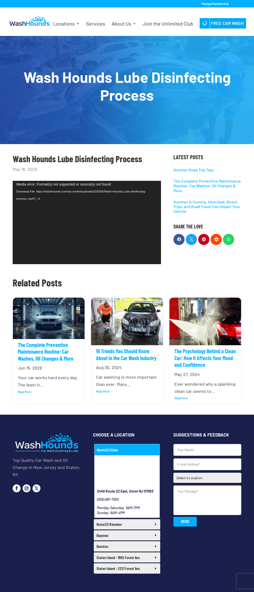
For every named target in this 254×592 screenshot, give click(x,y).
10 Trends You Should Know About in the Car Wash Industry (126, 354)
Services (95, 24)
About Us (121, 24)
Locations (64, 24)
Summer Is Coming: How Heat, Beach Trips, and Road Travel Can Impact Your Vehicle (206, 206)
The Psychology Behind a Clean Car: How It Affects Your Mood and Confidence (205, 358)
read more (24, 392)
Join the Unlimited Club (168, 24)
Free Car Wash (223, 23)
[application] (87, 222)
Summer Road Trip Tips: (194, 169)
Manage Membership (215, 3)
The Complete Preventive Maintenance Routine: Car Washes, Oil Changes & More (207, 186)
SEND (185, 521)
